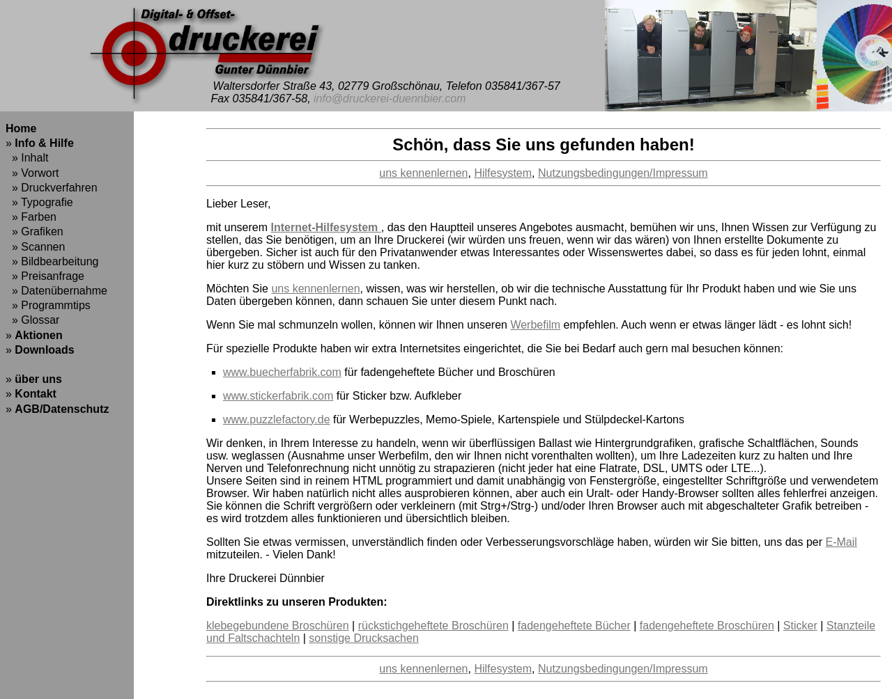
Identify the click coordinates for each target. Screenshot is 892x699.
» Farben (31, 217)
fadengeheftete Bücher (574, 625)
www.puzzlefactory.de (276, 419)
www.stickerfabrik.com (278, 396)
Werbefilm (535, 325)
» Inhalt (27, 158)
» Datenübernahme (56, 291)
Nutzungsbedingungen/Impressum (623, 173)
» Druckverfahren (52, 188)
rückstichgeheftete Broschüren (433, 625)
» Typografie (39, 202)
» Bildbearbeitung (52, 261)
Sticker (800, 625)
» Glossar (32, 320)
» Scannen (35, 247)
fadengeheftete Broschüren (707, 625)
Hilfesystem (503, 173)
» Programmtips (48, 305)
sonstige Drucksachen (363, 638)
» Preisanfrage (45, 276)
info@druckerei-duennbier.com (390, 98)
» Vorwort (32, 173)
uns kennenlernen (423, 173)
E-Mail (841, 542)
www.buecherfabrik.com (282, 372)
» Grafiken (34, 231)
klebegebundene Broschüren (277, 625)
